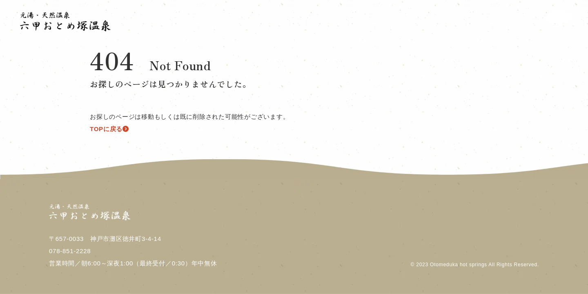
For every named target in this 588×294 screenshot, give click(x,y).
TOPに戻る (109, 128)
